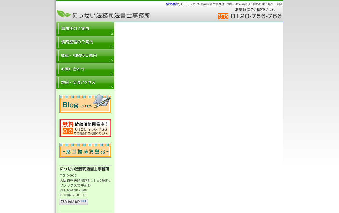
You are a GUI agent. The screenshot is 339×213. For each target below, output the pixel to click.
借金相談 (172, 4)
